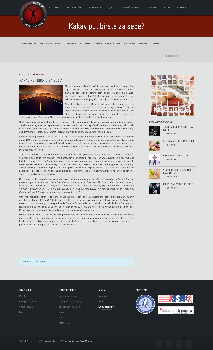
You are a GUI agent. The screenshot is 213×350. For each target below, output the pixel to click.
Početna (54, 7)
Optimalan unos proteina (178, 141)
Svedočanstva (130, 7)
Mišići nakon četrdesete (178, 184)
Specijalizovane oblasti (107, 43)
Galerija (95, 7)
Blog (21, 312)
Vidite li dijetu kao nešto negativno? (178, 171)
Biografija (103, 296)
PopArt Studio (86, 341)
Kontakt (182, 7)
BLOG (167, 7)
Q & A (111, 7)
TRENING (155, 43)
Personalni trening (50, 43)
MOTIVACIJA (129, 43)
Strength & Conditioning (77, 43)
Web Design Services (69, 341)
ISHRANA (143, 43)
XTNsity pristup (27, 43)
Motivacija (64, 323)
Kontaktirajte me (106, 307)
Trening (62, 317)
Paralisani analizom (175, 155)
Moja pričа (74, 7)
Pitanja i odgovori (27, 301)
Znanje (152, 7)
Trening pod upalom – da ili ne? (178, 128)
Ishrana (62, 312)
